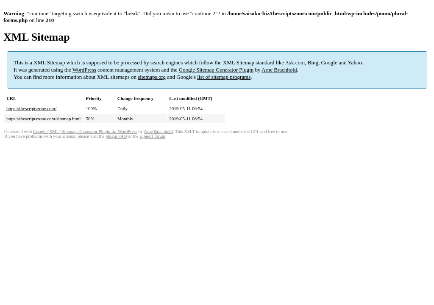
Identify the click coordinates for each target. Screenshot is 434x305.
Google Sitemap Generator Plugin (216, 70)
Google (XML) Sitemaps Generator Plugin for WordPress (85, 131)
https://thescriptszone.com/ (31, 108)
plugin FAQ (116, 136)
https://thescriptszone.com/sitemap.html (43, 118)
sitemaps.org (152, 77)
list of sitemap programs (223, 77)
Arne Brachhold (279, 70)
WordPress (84, 70)
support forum (152, 136)
